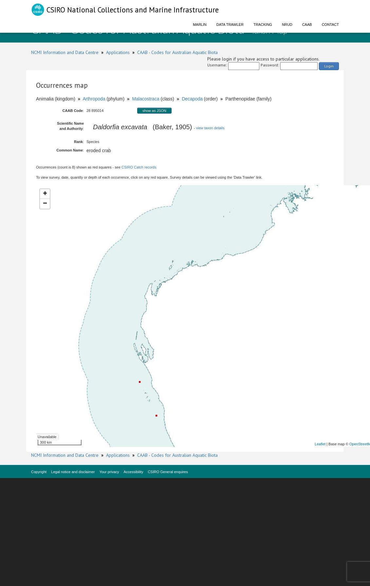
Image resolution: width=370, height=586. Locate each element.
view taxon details (210, 128)
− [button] (45, 204)
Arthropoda (94, 98)
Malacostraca (145, 98)
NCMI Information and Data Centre (65, 52)
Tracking (262, 25)
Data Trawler (230, 25)
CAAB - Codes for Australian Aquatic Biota (177, 52)
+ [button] (45, 194)
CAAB (307, 25)
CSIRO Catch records (138, 167)
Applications (118, 52)
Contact (330, 25)
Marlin (200, 25)
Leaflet (320, 444)
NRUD (287, 25)
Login (329, 65)
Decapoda (192, 98)
